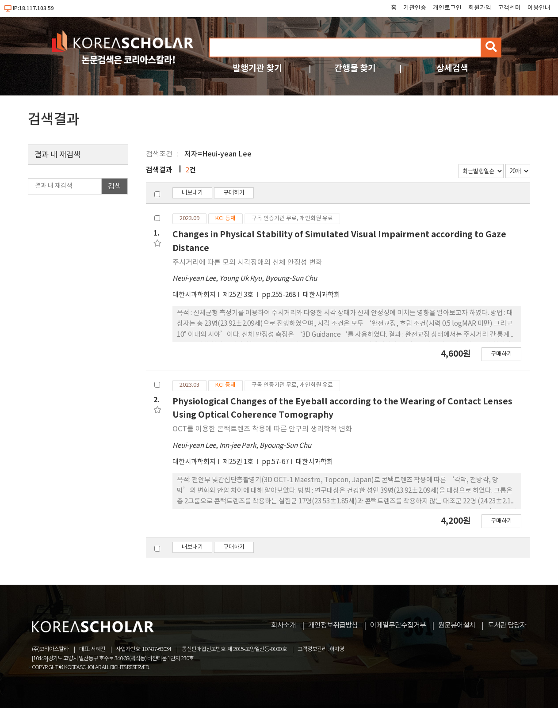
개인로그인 (447, 7)
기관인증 (414, 7)
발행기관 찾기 (257, 68)
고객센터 (509, 7)
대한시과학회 (321, 295)
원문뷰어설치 (456, 625)
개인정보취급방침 (333, 625)
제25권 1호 (239, 462)
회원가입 (479, 7)
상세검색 (452, 68)
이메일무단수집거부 (398, 625)
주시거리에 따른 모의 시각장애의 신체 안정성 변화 (247, 262)
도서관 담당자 (507, 625)
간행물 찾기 (355, 68)
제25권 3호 (239, 295)
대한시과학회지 (194, 295)
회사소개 (283, 625)
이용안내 (538, 7)
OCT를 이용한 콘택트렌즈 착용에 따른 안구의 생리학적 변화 (262, 429)
